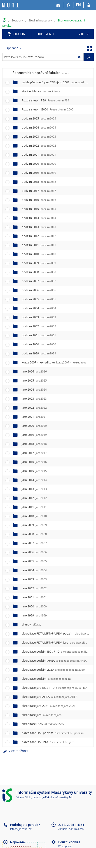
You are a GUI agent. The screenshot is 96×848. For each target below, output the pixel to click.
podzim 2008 (39, 272)
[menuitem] (83, 34)
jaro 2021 (34, 417)
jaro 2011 (34, 507)
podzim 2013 (39, 227)
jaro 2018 (34, 444)
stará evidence (41, 91)
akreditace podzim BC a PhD (59, 651)
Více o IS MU (23, 797)
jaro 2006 (34, 552)
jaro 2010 (34, 516)
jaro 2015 (34, 471)
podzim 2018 (39, 182)
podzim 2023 (39, 136)
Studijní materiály (40, 20)
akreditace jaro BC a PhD (54, 688)
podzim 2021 (39, 154)
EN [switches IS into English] (78, 4)
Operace (11, 48)
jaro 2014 (34, 480)
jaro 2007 (34, 543)
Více (81, 34)
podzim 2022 (39, 145)
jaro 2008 (34, 534)
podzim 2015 (39, 209)
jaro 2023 (34, 398)
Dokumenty (46, 34)
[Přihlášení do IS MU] (89, 5)
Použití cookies (69, 842)
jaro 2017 (34, 453)
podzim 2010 (39, 254)
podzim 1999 (39, 353)
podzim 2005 (39, 299)
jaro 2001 (34, 597)
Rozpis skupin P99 (45, 100)
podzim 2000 (39, 344)
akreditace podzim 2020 (53, 670)
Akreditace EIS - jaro (48, 742)
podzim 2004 (39, 308)
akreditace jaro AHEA (49, 697)
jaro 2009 (34, 525)
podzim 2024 (39, 127)
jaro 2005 (34, 561)
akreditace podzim (46, 679)
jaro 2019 (34, 435)
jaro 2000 (34, 606)
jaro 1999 (34, 615)
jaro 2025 (34, 380)
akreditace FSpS (43, 724)
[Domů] (58, 5)
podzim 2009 (39, 263)
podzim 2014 (39, 218)
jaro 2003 (34, 579)
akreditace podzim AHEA (54, 660)
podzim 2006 (39, 290)
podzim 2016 (39, 200)
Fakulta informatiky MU (59, 797)
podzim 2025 (39, 118)
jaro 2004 (34, 570)
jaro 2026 (34, 371)
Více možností (15, 751)
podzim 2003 (39, 317)
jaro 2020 (34, 426)
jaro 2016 (34, 462)
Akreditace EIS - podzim (53, 733)
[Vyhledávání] (68, 5)
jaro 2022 (34, 407)
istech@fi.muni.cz (21, 829)
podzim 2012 (39, 236)
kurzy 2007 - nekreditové (54, 362)
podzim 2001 (39, 335)
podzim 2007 (39, 281)
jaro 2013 (34, 489)
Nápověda (17, 842)
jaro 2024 (34, 389)
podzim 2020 (39, 164)
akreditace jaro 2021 (48, 706)
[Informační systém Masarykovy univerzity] (10, 5)
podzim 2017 (39, 191)
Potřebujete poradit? (25, 825)
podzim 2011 (39, 245)
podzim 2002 (39, 326)
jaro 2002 (34, 588)
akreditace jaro (41, 715)
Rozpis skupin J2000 (47, 109)
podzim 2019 (39, 173)
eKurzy (31, 624)
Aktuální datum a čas (71, 829)
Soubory (17, 20)
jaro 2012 (34, 498)
